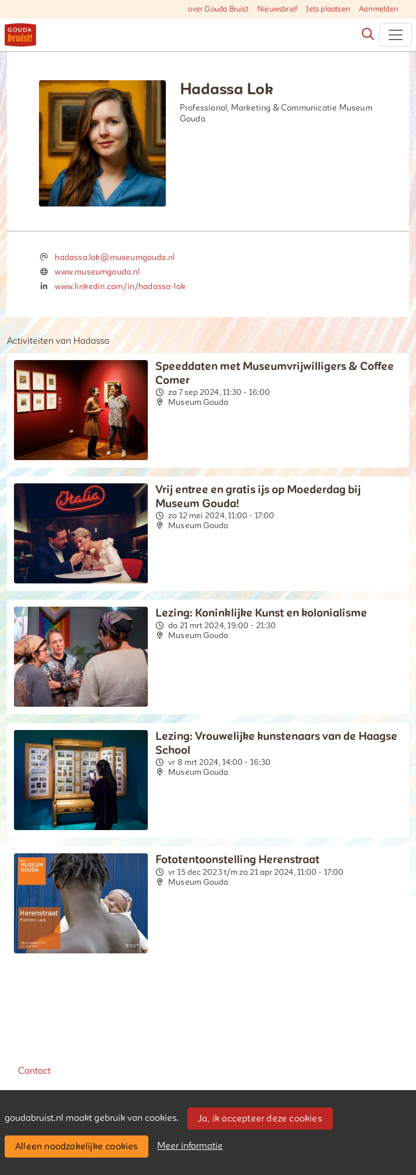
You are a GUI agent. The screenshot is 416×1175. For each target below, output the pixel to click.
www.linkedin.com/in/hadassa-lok (120, 286)
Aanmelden (379, 9)
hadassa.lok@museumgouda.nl (115, 257)
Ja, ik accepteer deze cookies (260, 1118)
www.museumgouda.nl (97, 272)
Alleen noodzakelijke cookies (76, 1146)
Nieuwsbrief (277, 9)
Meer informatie (190, 1146)
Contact (34, 1071)
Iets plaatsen (328, 9)
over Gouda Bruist (218, 9)
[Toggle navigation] (395, 35)
